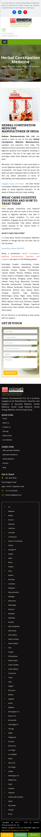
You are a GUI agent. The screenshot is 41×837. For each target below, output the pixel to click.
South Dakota (13, 669)
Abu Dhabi (12, 805)
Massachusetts (13, 592)
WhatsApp (20, 835)
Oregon (11, 652)
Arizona (11, 520)
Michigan (11, 596)
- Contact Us (6, 427)
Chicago (11, 729)
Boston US (12, 716)
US (9, 507)
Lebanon (11, 788)
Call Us (7, 835)
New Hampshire (14, 626)
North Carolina (13, 639)
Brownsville (12, 720)
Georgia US (12, 550)
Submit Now (10, 373)
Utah (10, 682)
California (11, 528)
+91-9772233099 (8, 33)
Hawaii (10, 554)
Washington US (13, 776)
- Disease (5, 463)
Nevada (11, 622)
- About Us (5, 423)
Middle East (12, 780)
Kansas (10, 575)
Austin (10, 703)
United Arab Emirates (15, 797)
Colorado (11, 533)
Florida (10, 545)
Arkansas (11, 524)
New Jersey (12, 631)
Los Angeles (12, 754)
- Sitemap (5, 431)
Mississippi (12, 605)
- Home (4, 418)
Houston (11, 741)
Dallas (10, 733)
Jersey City (12, 746)
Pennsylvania (12, 656)
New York (11, 763)
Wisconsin (11, 690)
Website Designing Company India (17, 830)
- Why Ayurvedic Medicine (11, 450)
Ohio (10, 648)
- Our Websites (7, 440)
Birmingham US (13, 712)
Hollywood (12, 737)
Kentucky (11, 579)
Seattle (10, 771)
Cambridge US (13, 724)
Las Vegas (11, 750)
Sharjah (11, 810)
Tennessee (12, 673)
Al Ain (10, 814)
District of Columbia (15, 541)
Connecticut (12, 537)
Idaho (10, 558)
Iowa (10, 571)
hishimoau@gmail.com (10, 36)
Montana (11, 614)
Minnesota (12, 601)
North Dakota (13, 643)
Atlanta (10, 695)
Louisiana (11, 584)
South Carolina (13, 665)
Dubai (10, 801)
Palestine (11, 793)
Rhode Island (12, 660)
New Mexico (12, 635)
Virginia (10, 686)
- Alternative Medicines (10, 455)
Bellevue (11, 707)
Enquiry (34, 835)
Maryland (11, 588)
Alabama (11, 511)
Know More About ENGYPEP (13, 248)
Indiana (10, 567)
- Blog (4, 467)
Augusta (11, 699)
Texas (10, 677)
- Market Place (7, 436)
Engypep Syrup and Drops (13, 184)
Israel (10, 784)
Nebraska (11, 618)
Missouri (11, 609)
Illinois (10, 562)
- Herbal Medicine (8, 459)
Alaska (10, 515)
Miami (10, 759)
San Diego (12, 767)
